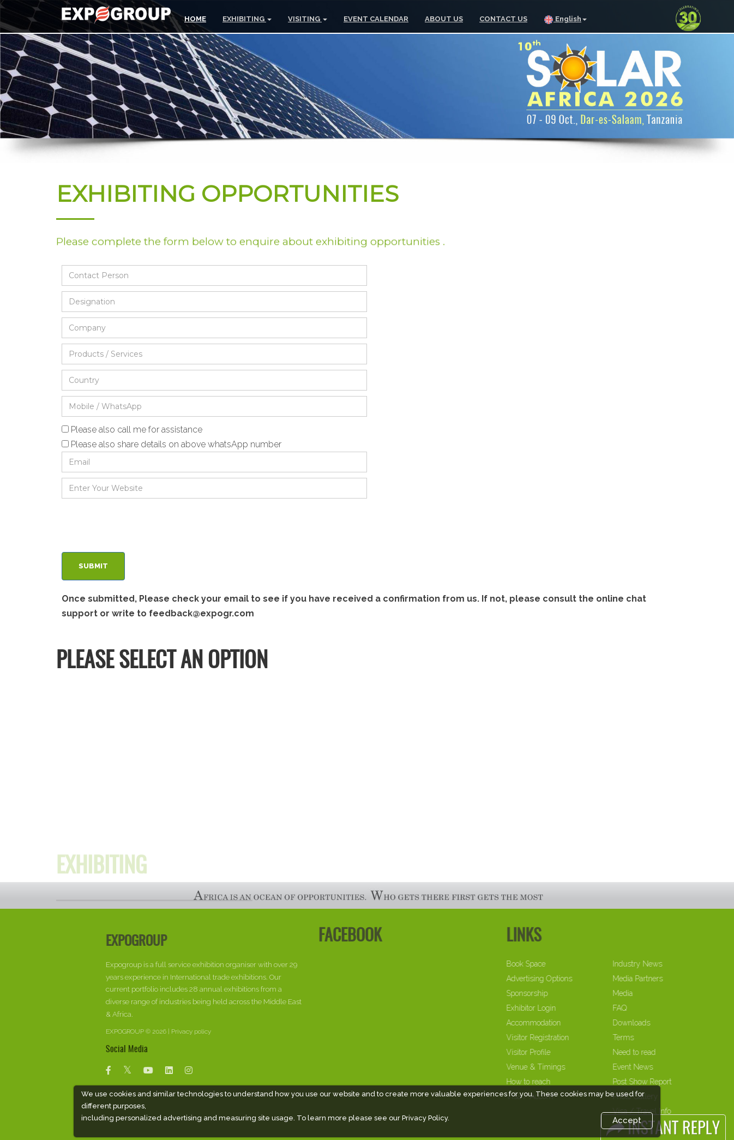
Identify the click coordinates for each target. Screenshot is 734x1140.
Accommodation (560, 1022)
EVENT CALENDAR (376, 19)
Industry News (664, 963)
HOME (195, 19)
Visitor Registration (564, 1037)
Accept (626, 1120)
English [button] (565, 20)
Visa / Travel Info (669, 1111)
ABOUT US (444, 19)
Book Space (553, 963)
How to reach (555, 1081)
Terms (650, 1037)
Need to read (661, 1052)
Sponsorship (554, 993)
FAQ (647, 1008)
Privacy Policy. (425, 1118)
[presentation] (144, 525)
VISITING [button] (307, 19)
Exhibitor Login (558, 1008)
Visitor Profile (555, 1052)
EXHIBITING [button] (247, 19)
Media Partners (665, 978)
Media (650, 993)
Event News (660, 1067)
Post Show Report (669, 1081)
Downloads (658, 1022)
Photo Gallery (662, 1096)
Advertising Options (566, 978)
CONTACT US (503, 19)
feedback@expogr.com (201, 613)
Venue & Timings (562, 1067)
